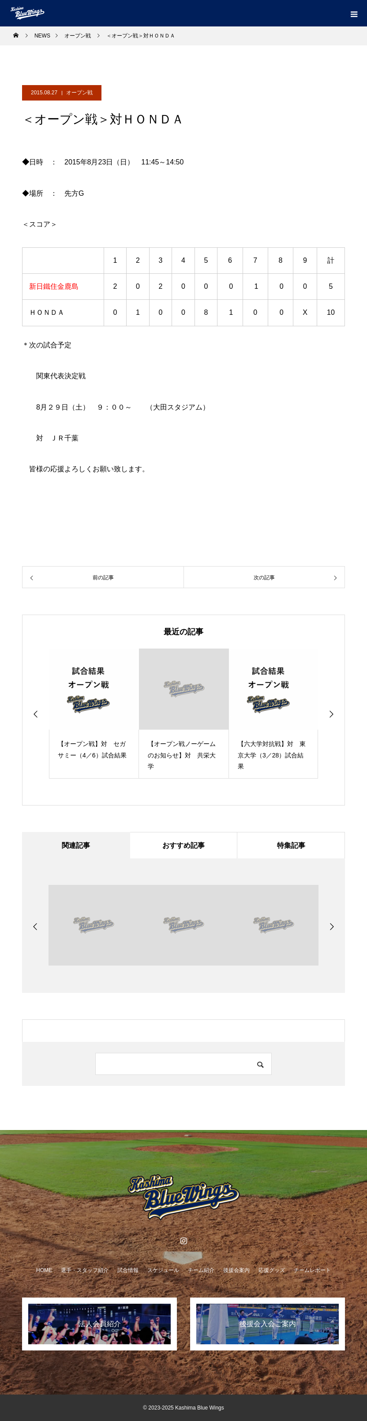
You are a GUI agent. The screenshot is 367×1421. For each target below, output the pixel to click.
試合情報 (128, 1270)
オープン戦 (79, 93)
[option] (94, 714)
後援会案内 (236, 1270)
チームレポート (312, 1270)
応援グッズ (271, 1270)
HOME (44, 1270)
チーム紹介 (201, 1270)
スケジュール (163, 1270)
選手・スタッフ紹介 (85, 1270)
